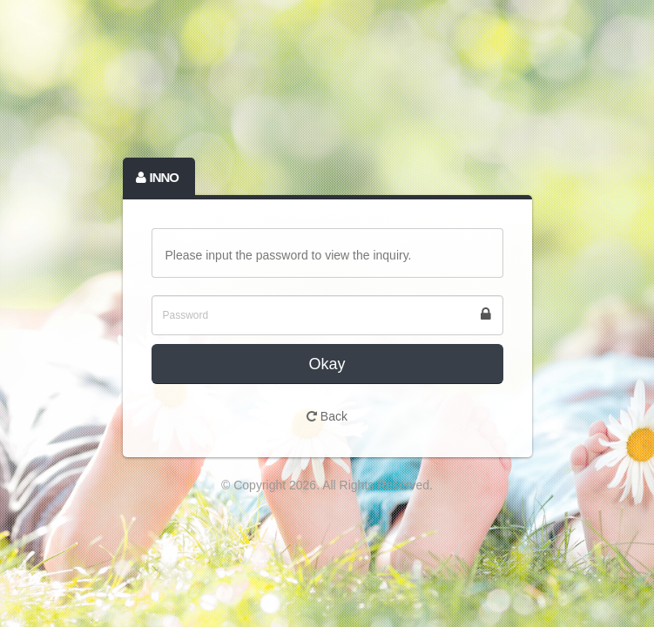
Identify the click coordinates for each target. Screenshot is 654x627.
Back (327, 416)
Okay (326, 364)
